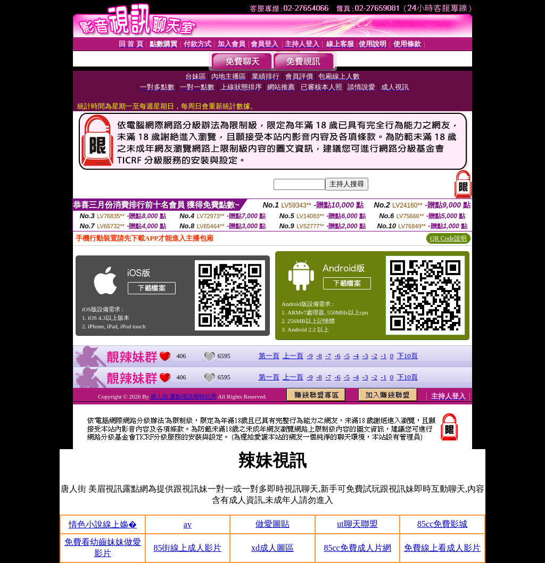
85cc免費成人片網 (357, 547)
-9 (310, 356)
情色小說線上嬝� (103, 524)
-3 (365, 356)
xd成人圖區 (272, 547)
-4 (356, 356)
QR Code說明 (448, 238)
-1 (383, 356)
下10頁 (407, 356)
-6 (338, 356)
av (188, 524)
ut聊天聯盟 (357, 523)
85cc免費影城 (442, 523)
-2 (374, 356)
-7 (328, 356)
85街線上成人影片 (187, 547)
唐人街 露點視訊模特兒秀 (184, 396)
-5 (347, 356)
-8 (319, 356)
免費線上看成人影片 (442, 547)
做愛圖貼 (272, 523)
